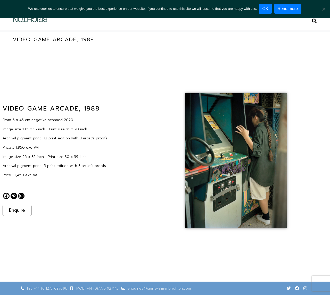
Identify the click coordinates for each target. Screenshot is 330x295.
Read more (288, 8)
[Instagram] (21, 196)
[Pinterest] (14, 196)
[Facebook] (6, 196)
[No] (323, 8)
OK (266, 8)
